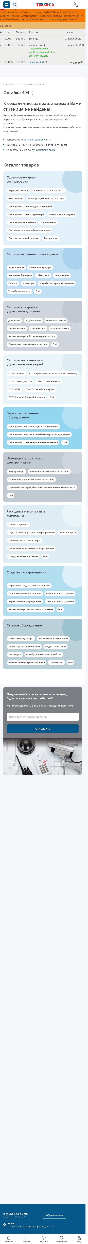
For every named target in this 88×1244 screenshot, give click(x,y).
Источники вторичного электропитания (24, 460)
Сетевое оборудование (24, 625)
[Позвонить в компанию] (76, 4)
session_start (36, 62)
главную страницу (32, 139)
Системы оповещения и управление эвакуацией (25, 362)
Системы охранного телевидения (32, 254)
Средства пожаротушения (26, 572)
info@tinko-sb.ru (45, 149)
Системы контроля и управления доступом (23, 309)
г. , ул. (30, 1225)
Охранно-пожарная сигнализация (21, 179)
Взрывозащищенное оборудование (23, 415)
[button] (14, 4)
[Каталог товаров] (6, 4)
